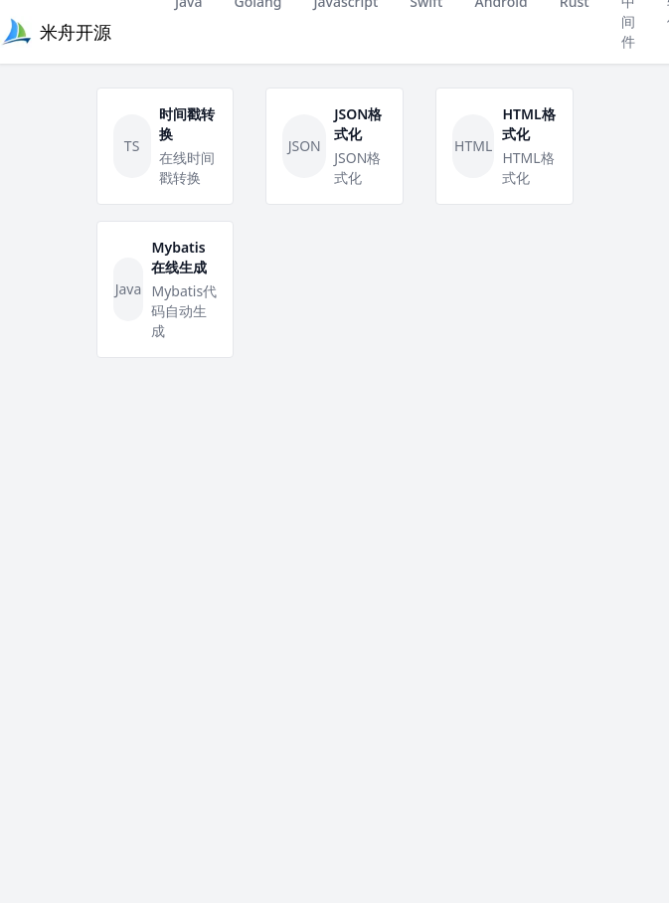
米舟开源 (75, 32)
